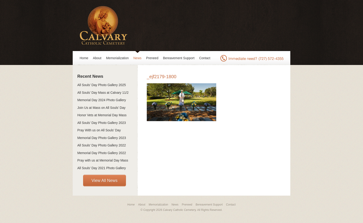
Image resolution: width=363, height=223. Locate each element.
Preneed (152, 58)
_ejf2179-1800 (161, 76)
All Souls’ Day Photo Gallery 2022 (101, 145)
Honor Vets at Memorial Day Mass (101, 115)
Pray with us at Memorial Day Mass (102, 160)
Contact (204, 58)
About (97, 58)
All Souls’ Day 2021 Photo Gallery (101, 168)
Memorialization (117, 58)
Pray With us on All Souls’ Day (99, 130)
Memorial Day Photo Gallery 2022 (101, 153)
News (137, 58)
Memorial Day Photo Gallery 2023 (101, 138)
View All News (104, 180)
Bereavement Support (178, 58)
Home (84, 58)
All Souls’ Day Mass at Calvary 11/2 (102, 92)
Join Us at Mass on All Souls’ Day (101, 108)
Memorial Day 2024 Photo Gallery (101, 100)
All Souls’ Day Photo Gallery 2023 (101, 123)
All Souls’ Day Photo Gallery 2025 (101, 85)
